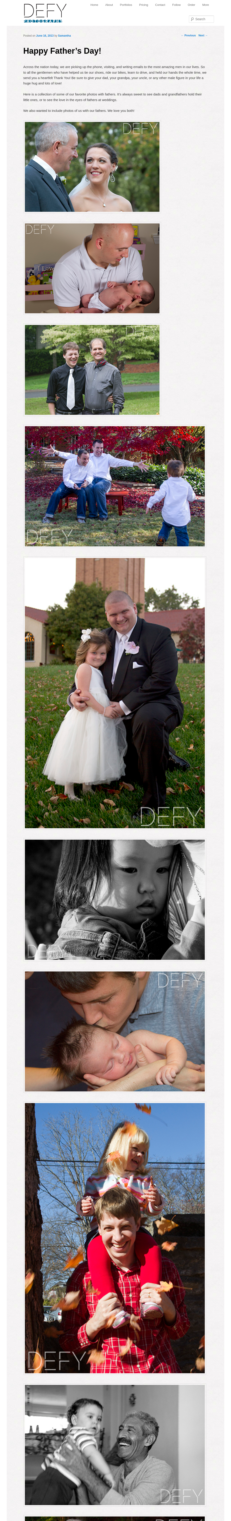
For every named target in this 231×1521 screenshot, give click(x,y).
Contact (160, 5)
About (109, 5)
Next (203, 35)
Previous (188, 35)
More (205, 5)
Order (191, 5)
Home (94, 5)
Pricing (143, 5)
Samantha (64, 35)
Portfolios (126, 5)
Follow (176, 5)
